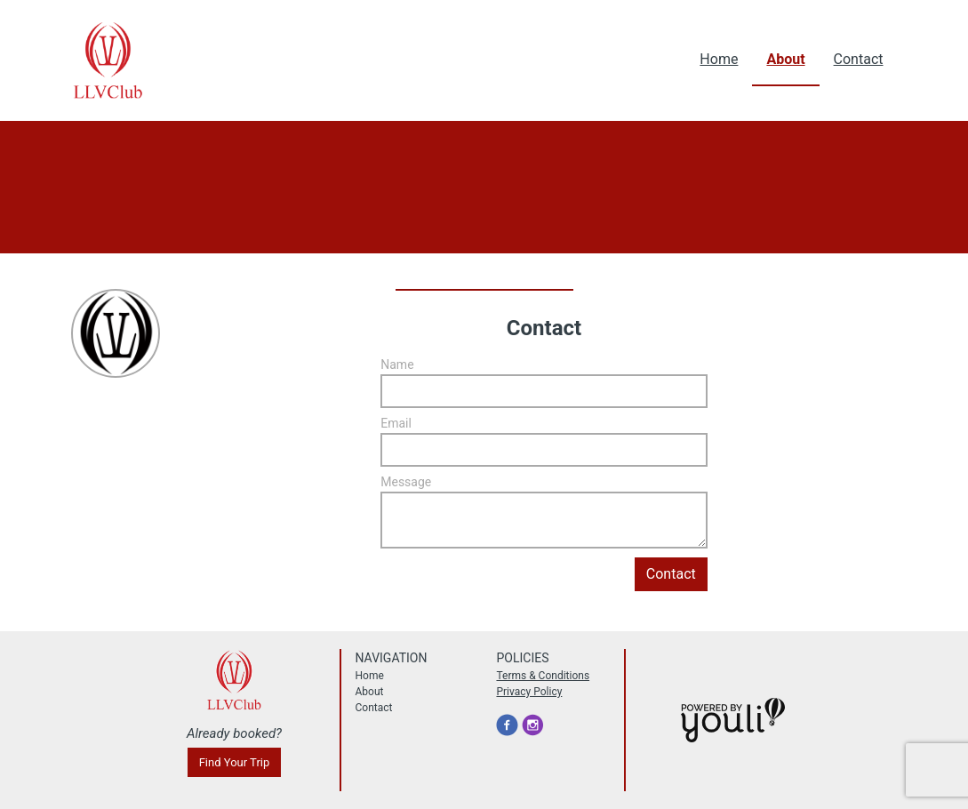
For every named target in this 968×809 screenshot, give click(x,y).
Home (719, 59)
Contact (859, 59)
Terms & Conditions (542, 675)
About (785, 59)
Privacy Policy (529, 691)
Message (405, 482)
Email (396, 423)
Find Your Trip (234, 762)
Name (396, 364)
